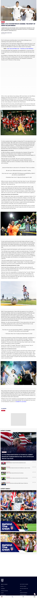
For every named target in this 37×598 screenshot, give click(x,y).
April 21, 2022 (29, 177)
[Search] (12, 596)
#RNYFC (33, 173)
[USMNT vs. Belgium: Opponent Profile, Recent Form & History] (3, 473)
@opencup (22, 173)
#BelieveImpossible (17, 170)
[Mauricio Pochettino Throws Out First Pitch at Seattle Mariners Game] (3, 463)
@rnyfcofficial (5, 167)
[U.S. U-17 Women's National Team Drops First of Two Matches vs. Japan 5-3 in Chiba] (3, 468)
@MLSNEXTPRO (16, 173)
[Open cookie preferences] (35, 594)
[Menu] (34, 596)
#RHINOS (26, 329)
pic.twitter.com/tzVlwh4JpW (21, 331)
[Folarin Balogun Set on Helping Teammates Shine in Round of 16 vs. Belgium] (3, 478)
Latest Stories (6, 430)
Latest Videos (6, 488)
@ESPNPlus (28, 173)
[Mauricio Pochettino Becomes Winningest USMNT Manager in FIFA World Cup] (3, 483)
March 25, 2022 (28, 333)
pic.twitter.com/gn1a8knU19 (18, 174)
